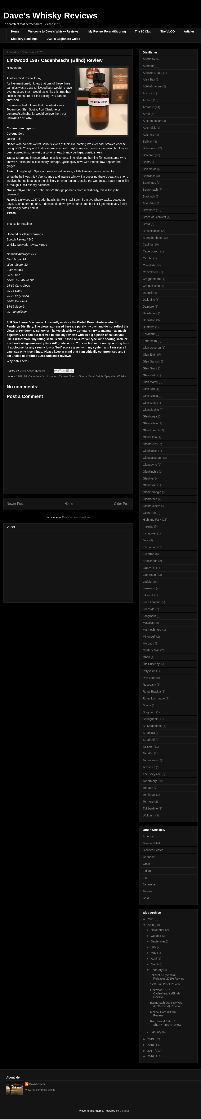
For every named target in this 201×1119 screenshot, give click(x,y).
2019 (151, 1039)
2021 (151, 919)
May (154, 952)
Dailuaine (149, 299)
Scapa (147, 705)
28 (25, 376)
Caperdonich (151, 251)
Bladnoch (149, 196)
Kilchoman (149, 547)
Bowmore (149, 210)
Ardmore (148, 107)
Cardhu (147, 258)
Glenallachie (151, 409)
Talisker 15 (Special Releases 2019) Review (167, 976)
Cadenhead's (36, 376)
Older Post (121, 504)
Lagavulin (149, 567)
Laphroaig (149, 574)
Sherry (83, 376)
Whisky (121, 376)
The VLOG (167, 31)
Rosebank (149, 684)
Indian (147, 870)
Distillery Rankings (24, 38)
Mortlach (148, 643)
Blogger (124, 1110)
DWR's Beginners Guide (63, 38)
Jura (145, 540)
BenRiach (149, 176)
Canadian (149, 857)
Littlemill (148, 595)
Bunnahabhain (152, 237)
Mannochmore (152, 629)
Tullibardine (150, 808)
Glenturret (149, 513)
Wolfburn (149, 815)
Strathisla (149, 732)
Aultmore (149, 134)
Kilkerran (148, 554)
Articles (189, 31)
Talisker (148, 746)
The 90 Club (143, 31)
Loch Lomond (152, 602)
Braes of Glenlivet (154, 217)
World (146, 898)
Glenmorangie (152, 492)
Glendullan (150, 437)
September (158, 941)
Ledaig (147, 581)
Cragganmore (152, 279)
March (155, 964)
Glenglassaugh (152, 457)
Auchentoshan (152, 120)
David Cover (37, 1084)
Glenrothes (150, 499)
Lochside (149, 609)
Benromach (150, 189)
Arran (146, 114)
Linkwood (51, 376)
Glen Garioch (151, 361)
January (156, 1032)
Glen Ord (149, 389)
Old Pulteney (151, 664)
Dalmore (148, 306)
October (156, 935)
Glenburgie (150, 416)
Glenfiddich (150, 450)
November (158, 930)
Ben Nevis (149, 169)
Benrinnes (149, 182)
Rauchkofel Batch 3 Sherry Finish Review (165, 1023)
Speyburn (149, 712)
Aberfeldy (149, 59)
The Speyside (152, 774)
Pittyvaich (149, 671)
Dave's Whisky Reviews (50, 15)
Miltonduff (149, 636)
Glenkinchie (150, 471)
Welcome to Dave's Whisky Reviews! (53, 31)
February (157, 970)
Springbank (150, 719)
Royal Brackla (152, 691)
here (126, 343)
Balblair (148, 141)
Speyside (109, 376)
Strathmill (149, 739)
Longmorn (149, 616)
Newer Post (15, 504)
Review (63, 376)
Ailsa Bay (149, 79)
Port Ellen (149, 678)
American (149, 836)
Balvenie (148, 155)
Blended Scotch (153, 850)
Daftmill (148, 292)
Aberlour (148, 66)
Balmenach (150, 148)
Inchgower (149, 533)
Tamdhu (148, 753)
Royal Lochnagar (154, 698)
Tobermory (150, 781)
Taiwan (147, 891)
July (154, 947)
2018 (151, 1044)
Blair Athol (149, 203)
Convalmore (150, 272)
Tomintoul (149, 794)
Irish (145, 877)
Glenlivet (148, 478)
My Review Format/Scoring (107, 31)
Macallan (149, 622)
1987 (19, 376)
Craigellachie (151, 285)
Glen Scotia (150, 396)
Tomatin (148, 787)
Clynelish (149, 265)
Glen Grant (150, 368)
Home (15, 31)
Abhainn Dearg (152, 72)
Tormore (148, 801)
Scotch (73, 376)
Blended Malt (151, 843)
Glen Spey (149, 402)
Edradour (149, 334)
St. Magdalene (152, 726)
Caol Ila (148, 244)
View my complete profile (40, 1089)
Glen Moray (150, 382)
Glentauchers (151, 506)
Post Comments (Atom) (76, 517)
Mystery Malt (151, 650)
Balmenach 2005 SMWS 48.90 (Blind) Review (166, 1004)
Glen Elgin (149, 354)
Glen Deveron (152, 347)
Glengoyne (150, 464)
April (154, 958)
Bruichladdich (151, 231)
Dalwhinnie (150, 313)
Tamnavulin (150, 760)
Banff (146, 162)
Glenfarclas (150, 444)
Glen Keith (149, 375)
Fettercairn (150, 341)
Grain (146, 864)
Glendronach (151, 430)
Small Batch (95, 376)
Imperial (148, 526)
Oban (146, 657)
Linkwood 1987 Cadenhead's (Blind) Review (165, 993)
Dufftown (148, 327)
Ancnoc (148, 93)
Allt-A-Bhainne (152, 86)
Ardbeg (147, 100)
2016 (151, 1056)
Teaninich (149, 767)
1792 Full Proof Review (165, 984)
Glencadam (150, 423)
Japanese (149, 884)
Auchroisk (149, 127)
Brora (146, 224)
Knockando (150, 561)
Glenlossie (149, 485)
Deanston (149, 320)
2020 (151, 925)
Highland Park (152, 519)
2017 (151, 1050)
